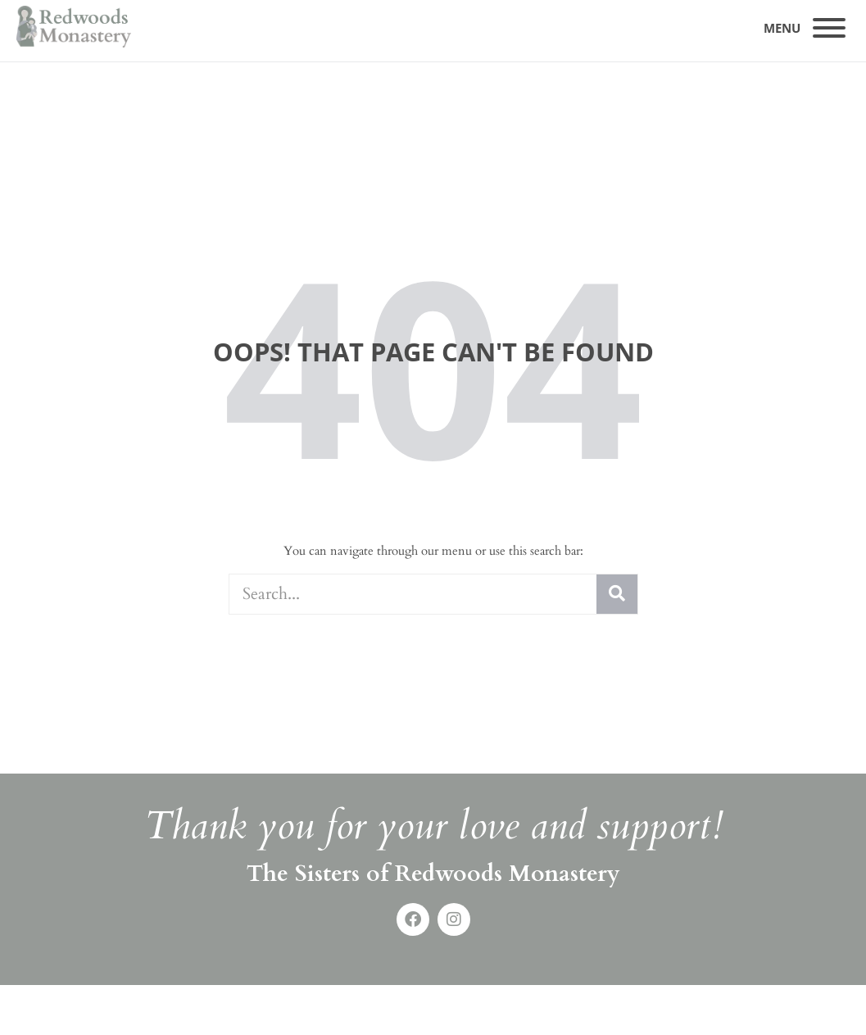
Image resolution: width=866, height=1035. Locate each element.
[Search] (616, 594)
